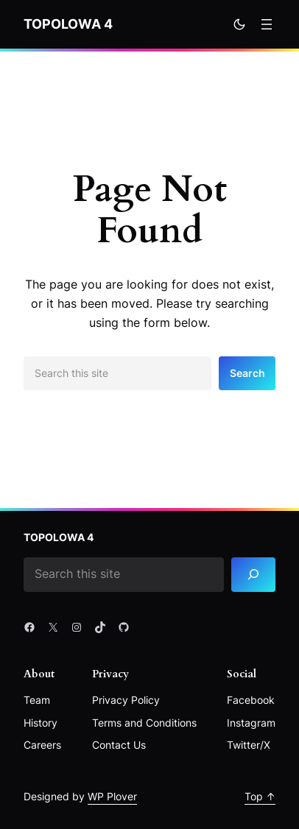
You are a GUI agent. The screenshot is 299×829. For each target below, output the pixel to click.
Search (247, 373)
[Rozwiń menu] (266, 24)
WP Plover (112, 796)
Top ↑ (260, 796)
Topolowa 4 (68, 23)
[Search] (253, 574)
